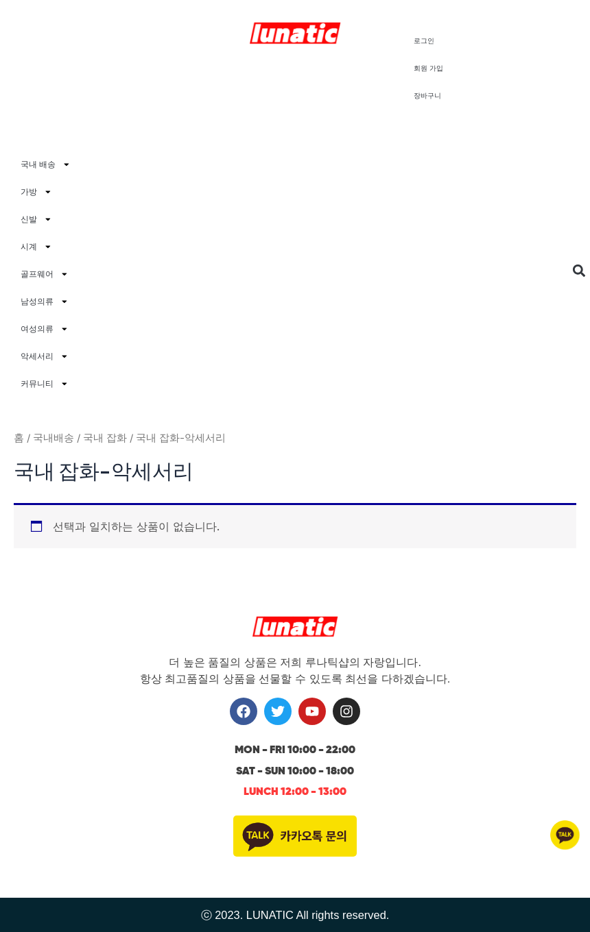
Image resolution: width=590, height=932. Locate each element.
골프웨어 (45, 274)
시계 (36, 247)
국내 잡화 (105, 437)
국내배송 (53, 437)
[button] (578, 271)
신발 (36, 219)
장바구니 (427, 95)
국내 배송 (46, 164)
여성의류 (45, 329)
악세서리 (45, 356)
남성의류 (45, 301)
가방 (36, 192)
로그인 (424, 41)
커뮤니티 (45, 384)
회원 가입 (428, 68)
